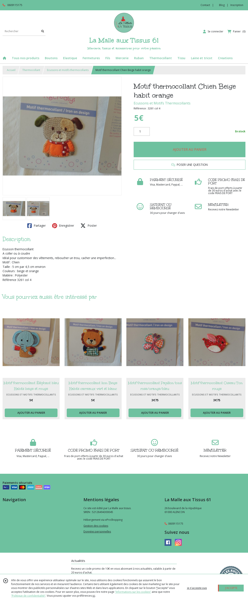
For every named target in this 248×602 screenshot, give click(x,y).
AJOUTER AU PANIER (189, 149)
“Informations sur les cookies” (133, 592)
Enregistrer (63, 225)
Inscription (236, 5)
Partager (36, 225)
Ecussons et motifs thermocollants (68, 70)
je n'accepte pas (197, 588)
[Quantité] (142, 131)
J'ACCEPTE (231, 588)
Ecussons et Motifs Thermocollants (162, 103)
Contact (205, 5)
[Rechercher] (42, 31)
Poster (88, 225)
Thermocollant (31, 70)
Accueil (11, 70)
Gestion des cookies (95, 526)
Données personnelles (97, 531)
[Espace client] (213, 31)
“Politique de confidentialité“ (28, 595)
